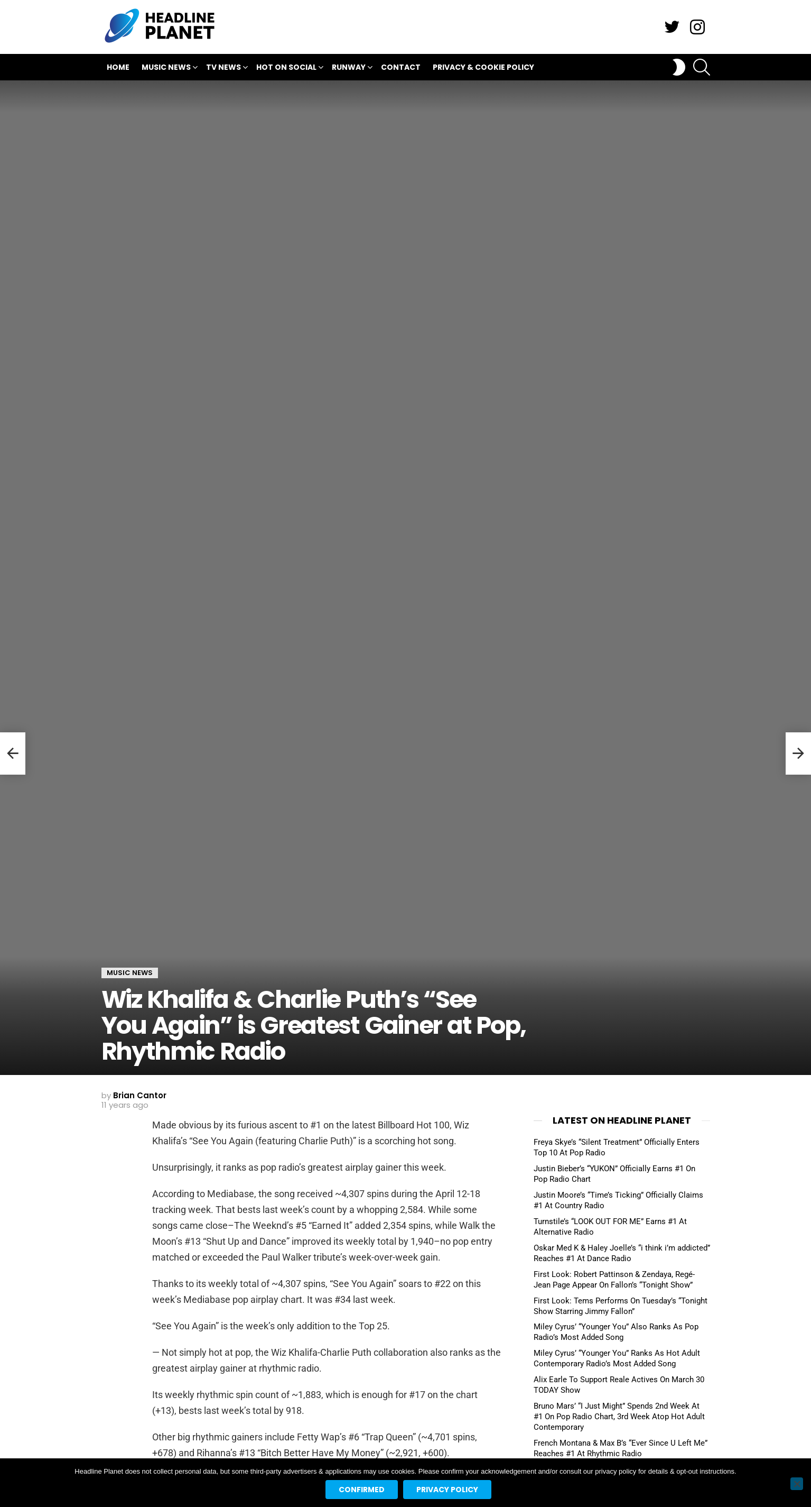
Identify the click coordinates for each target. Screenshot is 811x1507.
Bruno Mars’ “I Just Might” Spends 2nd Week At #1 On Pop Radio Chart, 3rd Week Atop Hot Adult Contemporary (619, 1416)
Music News (166, 68)
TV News (223, 68)
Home (118, 67)
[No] (796, 1483)
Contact (401, 67)
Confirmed (362, 1489)
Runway (349, 68)
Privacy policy (447, 1489)
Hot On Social (286, 68)
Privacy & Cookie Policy (483, 67)
